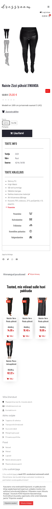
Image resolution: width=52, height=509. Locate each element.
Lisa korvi (19, 133)
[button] (48, 6)
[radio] (5, 123)
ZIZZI (17, 153)
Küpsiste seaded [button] (11, 503)
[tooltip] (31, 214)
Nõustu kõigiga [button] (26, 503)
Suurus (4, 119)
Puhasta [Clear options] (5, 127)
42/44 (17, 162)
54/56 (22, 162)
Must (17, 158)
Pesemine (11, 207)
